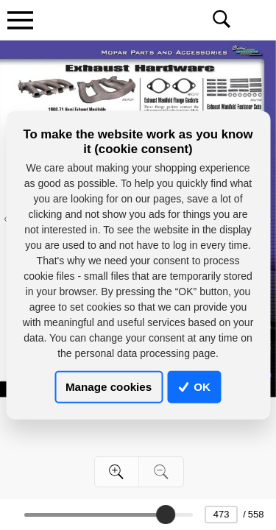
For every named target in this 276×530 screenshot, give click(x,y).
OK (194, 387)
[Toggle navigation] (20, 20)
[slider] (165, 514)
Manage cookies (109, 387)
